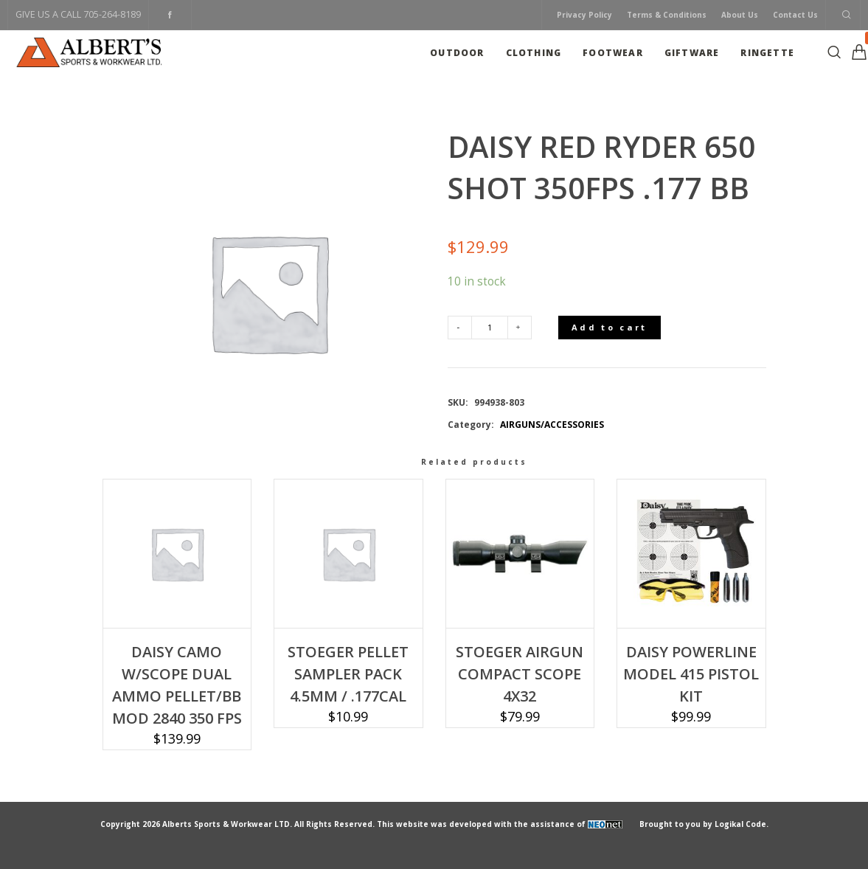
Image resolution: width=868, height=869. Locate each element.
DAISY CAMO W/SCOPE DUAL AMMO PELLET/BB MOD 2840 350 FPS (177, 685)
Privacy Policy (584, 15)
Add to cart (609, 327)
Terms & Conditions (666, 15)
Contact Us (795, 15)
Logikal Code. (741, 824)
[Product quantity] (489, 327)
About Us (739, 15)
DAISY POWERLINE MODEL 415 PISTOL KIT (691, 674)
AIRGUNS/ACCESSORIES (552, 424)
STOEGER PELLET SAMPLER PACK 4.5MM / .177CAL (348, 674)
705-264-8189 (112, 14)
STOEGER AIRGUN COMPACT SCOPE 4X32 (519, 674)
